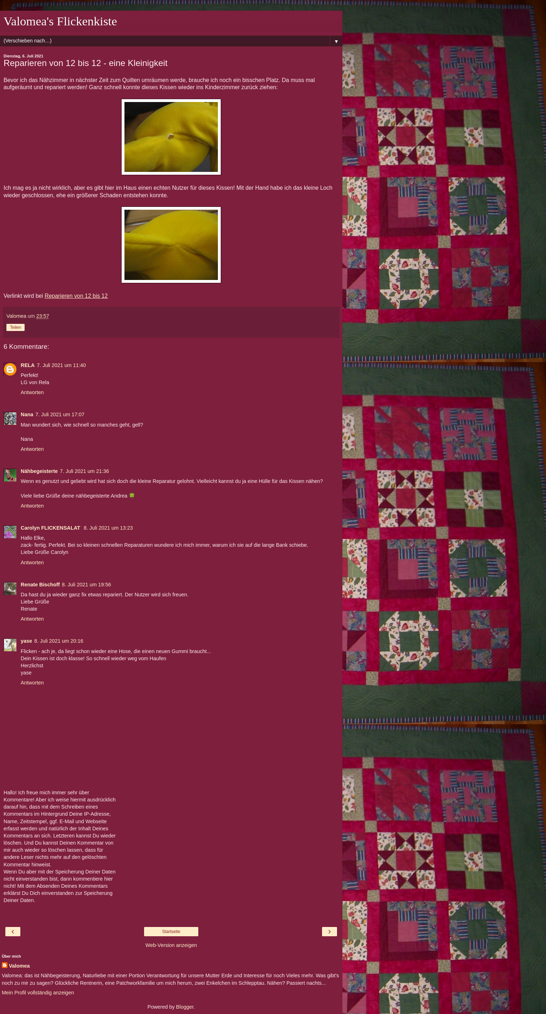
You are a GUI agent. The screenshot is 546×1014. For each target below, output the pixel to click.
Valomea (19, 966)
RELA (28, 365)
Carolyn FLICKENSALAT (51, 528)
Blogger (185, 1007)
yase (26, 641)
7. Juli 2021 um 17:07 (60, 414)
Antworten (32, 392)
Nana (27, 414)
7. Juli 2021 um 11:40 (61, 365)
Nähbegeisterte (39, 471)
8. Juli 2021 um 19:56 (86, 584)
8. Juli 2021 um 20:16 (58, 641)
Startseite (171, 931)
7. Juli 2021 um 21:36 (84, 471)
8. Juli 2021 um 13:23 (108, 528)
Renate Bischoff (40, 584)
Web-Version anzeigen (171, 945)
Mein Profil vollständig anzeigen (38, 992)
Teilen (15, 327)
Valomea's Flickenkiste (60, 21)
